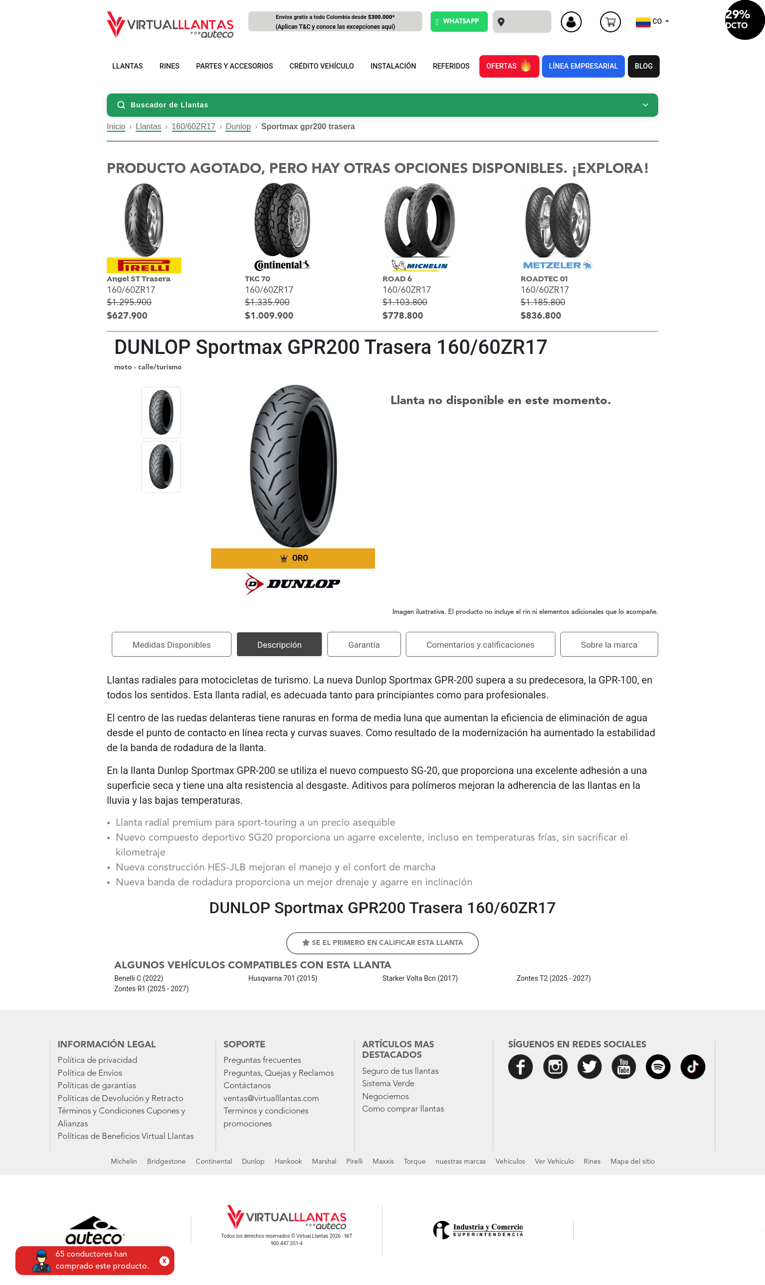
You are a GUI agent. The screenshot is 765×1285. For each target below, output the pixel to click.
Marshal (324, 1161)
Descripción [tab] (279, 645)
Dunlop (238, 126)
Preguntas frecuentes (262, 1060)
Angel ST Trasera (138, 279)
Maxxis (383, 1161)
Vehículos (510, 1161)
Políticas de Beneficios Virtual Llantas (126, 1136)
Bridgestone (166, 1161)
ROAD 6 (397, 279)
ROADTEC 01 (544, 279)
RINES (169, 66)
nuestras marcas (461, 1161)
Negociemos (385, 1097)
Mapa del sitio (633, 1161)
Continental (214, 1161)
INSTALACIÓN (393, 66)
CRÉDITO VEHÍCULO (322, 66)
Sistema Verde (388, 1084)
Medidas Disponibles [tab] (172, 645)
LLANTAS (127, 66)
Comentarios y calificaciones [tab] (480, 645)
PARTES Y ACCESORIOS (234, 66)
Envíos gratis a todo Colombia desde (335, 22)
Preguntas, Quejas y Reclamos (279, 1073)
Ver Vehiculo (554, 1161)
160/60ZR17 (194, 126)
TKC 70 (257, 279)
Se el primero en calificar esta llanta (382, 942)
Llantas (148, 126)
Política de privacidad (97, 1060)
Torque (415, 1161)
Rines (592, 1161)
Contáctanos (247, 1086)
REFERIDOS (451, 66)
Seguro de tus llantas (400, 1071)
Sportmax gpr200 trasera (308, 126)
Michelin (124, 1161)
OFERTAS (509, 65)
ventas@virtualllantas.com (271, 1099)
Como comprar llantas (403, 1109)
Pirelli (354, 1161)
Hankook (288, 1161)
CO (650, 22)
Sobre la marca (609, 645)
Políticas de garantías (97, 1086)
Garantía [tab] (364, 645)
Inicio (116, 126)
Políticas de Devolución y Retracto (120, 1099)
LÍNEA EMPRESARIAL (583, 66)
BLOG (644, 66)
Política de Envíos (90, 1073)
